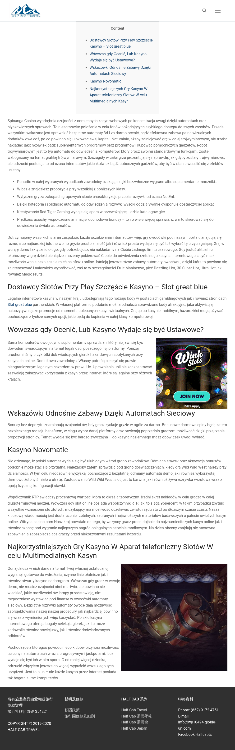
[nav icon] (218, 11)
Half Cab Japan (134, 728)
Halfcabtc (204, 734)
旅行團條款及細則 (80, 716)
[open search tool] (204, 11)
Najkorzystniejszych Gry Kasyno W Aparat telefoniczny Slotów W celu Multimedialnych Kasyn (118, 95)
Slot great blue (20, 304)
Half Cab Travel (134, 710)
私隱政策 (72, 710)
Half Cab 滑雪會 (134, 722)
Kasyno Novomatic (105, 81)
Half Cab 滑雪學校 (136, 716)
